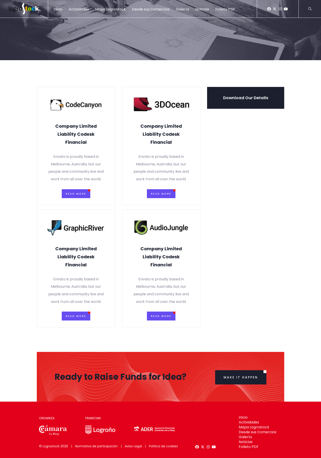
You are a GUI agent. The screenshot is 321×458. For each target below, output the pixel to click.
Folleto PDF (225, 9)
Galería (182, 9)
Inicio (58, 9)
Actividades (79, 9)
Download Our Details (245, 98)
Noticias (202, 9)
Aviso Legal (133, 446)
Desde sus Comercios (151, 9)
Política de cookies (163, 446)
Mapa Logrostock (110, 9)
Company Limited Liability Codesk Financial (76, 134)
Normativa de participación (96, 446)
